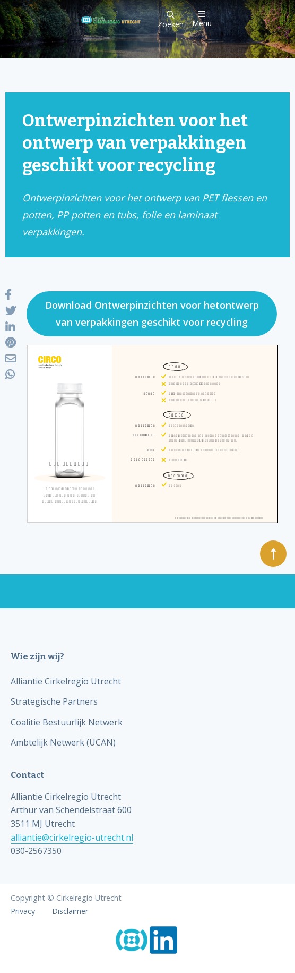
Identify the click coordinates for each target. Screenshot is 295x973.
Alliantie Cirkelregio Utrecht (66, 681)
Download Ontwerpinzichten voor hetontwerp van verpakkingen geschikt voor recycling (152, 313)
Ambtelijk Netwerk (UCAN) (63, 742)
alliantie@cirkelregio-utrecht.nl (72, 837)
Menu (202, 19)
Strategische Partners (54, 701)
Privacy (23, 911)
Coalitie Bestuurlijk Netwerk (67, 722)
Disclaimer (70, 911)
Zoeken (171, 20)
